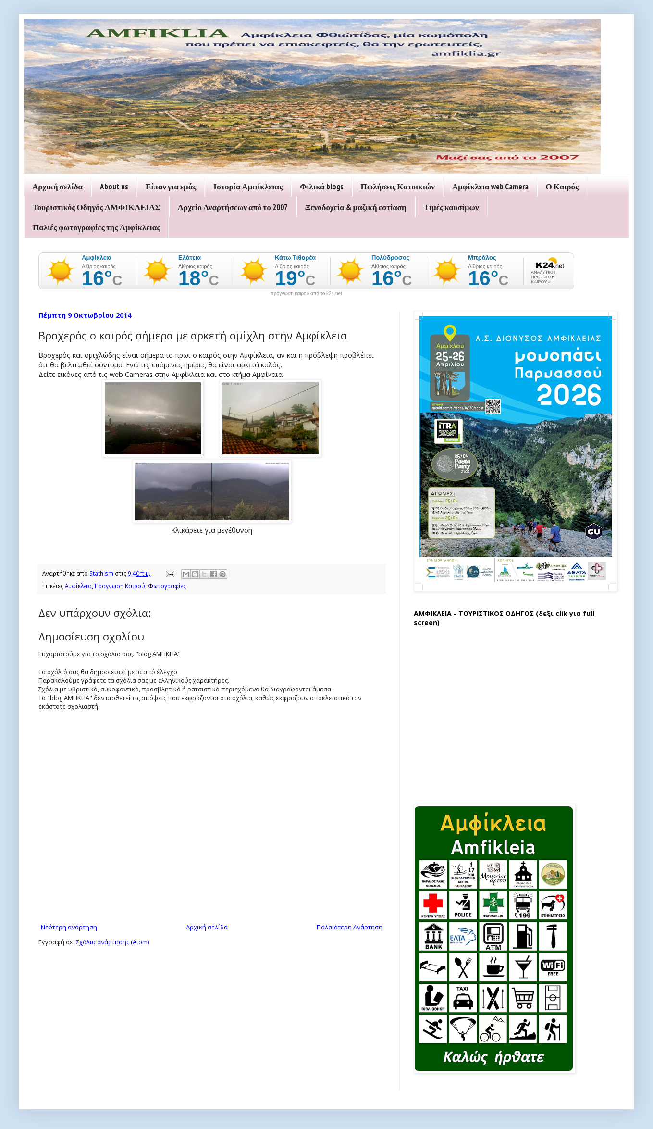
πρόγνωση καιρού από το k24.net (306, 293)
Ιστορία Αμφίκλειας (248, 186)
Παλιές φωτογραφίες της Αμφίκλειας (96, 227)
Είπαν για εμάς (171, 186)
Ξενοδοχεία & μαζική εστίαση (356, 207)
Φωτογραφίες (167, 586)
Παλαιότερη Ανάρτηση (349, 927)
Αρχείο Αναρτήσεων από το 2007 (233, 207)
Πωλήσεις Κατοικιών (398, 186)
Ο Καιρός (562, 186)
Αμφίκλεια (78, 586)
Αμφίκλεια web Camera (490, 186)
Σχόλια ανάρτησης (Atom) (112, 942)
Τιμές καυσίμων (451, 207)
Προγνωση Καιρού (120, 586)
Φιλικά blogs (321, 186)
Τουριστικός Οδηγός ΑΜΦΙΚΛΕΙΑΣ (96, 207)
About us (114, 186)
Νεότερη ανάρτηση (69, 927)
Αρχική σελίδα (57, 186)
